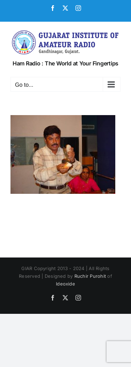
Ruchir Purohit (90, 276)
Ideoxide (65, 284)
